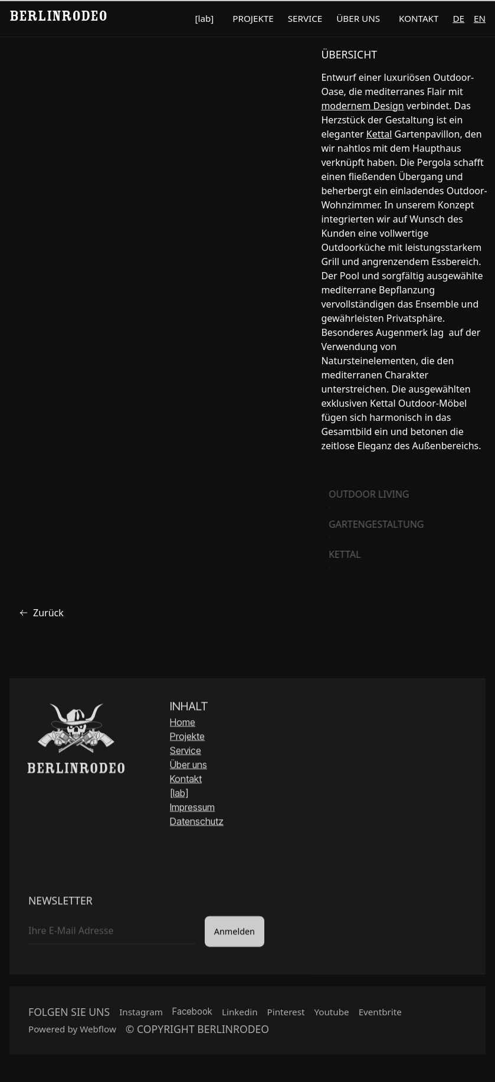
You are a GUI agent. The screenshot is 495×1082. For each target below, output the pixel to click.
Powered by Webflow (72, 1032)
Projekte (187, 738)
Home (182, 724)
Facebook (192, 1014)
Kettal (379, 134)
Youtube (331, 1015)
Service (185, 752)
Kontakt (186, 780)
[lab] (179, 794)
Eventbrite (380, 1015)
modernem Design (362, 105)
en (480, 18)
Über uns (188, 766)
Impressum (192, 809)
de (458, 18)
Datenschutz (197, 823)
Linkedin (240, 1015)
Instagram (141, 1015)
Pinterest (286, 1015)
